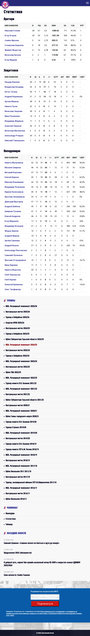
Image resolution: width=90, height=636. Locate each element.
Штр (56, 77)
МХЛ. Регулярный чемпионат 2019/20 (21, 433)
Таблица (9, 524)
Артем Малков (12, 101)
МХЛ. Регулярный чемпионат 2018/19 (21, 455)
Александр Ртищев (14, 135)
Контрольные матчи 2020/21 (18, 405)
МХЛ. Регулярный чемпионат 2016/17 (21, 488)
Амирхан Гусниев (13, 211)
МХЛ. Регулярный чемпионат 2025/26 (21, 306)
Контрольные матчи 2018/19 (18, 460)
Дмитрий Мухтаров (14, 202)
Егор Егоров (10, 35)
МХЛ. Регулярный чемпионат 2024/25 (21, 345)
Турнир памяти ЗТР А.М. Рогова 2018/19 (22, 449)
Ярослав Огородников (15, 260)
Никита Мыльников (14, 163)
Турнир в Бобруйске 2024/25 (17, 334)
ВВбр (74, 77)
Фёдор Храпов (11, 231)
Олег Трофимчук (13, 289)
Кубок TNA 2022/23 (13, 372)
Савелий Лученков (14, 255)
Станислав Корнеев (14, 45)
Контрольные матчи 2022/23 (18, 367)
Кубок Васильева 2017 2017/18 (18, 471)
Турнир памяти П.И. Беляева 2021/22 (21, 383)
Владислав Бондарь (14, 87)
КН (45, 26)
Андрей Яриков (12, 236)
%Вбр (82, 77)
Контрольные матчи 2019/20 (18, 438)
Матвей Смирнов (13, 167)
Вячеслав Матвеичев (15, 131)
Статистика (11, 519)
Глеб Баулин (10, 279)
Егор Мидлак (11, 60)
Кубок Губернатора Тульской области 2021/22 (25, 400)
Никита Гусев (11, 106)
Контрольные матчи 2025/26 (18, 312)
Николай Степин (12, 30)
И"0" (82, 26)
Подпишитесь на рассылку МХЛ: (44, 591)
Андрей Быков (12, 245)
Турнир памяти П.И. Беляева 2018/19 (21, 444)
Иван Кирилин (11, 265)
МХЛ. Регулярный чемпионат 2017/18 (21, 466)
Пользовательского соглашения (52, 611)
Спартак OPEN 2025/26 (15, 323)
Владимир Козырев (14, 226)
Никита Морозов (13, 270)
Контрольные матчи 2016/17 (18, 493)
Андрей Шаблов (12, 206)
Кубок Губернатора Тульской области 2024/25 (25, 339)
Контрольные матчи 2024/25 (18, 328)
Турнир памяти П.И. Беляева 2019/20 (21, 422)
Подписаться (45, 603)
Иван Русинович (12, 116)
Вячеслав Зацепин (13, 111)
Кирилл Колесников (14, 192)
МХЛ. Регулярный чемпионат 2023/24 (21, 361)
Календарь (10, 513)
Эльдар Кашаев (12, 82)
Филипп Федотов (13, 50)
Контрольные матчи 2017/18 (18, 477)
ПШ (39, 26)
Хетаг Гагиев (11, 92)
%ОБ (72, 26)
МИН (54, 26)
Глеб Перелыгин (12, 275)
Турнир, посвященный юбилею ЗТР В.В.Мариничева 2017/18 (31, 482)
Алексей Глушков (13, 126)
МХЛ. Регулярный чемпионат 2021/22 (21, 389)
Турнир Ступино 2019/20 (16, 427)
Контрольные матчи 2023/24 (18, 350)
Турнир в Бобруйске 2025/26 (17, 317)
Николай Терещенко (14, 140)
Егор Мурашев (11, 221)
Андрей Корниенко (14, 96)
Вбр (68, 77)
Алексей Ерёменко (14, 284)
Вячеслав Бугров (13, 55)
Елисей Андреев (12, 216)
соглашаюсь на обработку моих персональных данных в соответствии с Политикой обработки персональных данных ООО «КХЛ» (44, 613)
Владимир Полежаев (15, 187)
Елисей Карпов (12, 177)
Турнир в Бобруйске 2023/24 (17, 356)
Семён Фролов (12, 40)
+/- (49, 77)
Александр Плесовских (16, 250)
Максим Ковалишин (14, 182)
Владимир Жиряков (14, 121)
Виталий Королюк (13, 172)
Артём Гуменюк (12, 240)
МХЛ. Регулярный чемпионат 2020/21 (21, 411)
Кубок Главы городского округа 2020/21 (22, 416)
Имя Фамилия (11, 26)
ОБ (65, 26)
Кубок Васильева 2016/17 (16, 499)
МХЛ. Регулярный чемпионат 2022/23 (21, 378)
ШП (62, 77)
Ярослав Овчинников (15, 197)
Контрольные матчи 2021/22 (18, 394)
